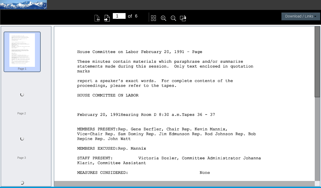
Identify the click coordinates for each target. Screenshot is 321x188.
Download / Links (300, 16)
